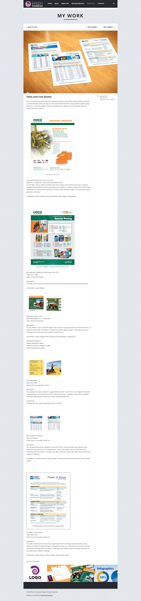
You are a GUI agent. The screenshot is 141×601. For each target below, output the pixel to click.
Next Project (108, 27)
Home (50, 3)
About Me (65, 3)
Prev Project (92, 27)
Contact (101, 3)
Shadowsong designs (46, 595)
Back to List (32, 27)
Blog (56, 3)
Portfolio (91, 3)
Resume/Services (78, 3)
